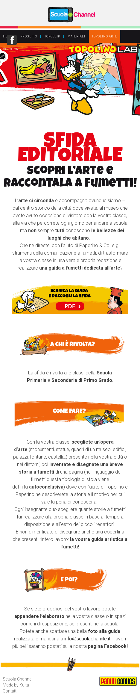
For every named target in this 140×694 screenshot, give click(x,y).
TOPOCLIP (52, 36)
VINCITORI (11, 49)
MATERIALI (76, 36)
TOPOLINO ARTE (104, 36)
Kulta (24, 685)
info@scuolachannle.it (87, 639)
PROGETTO (28, 36)
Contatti (10, 691)
